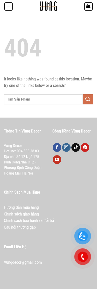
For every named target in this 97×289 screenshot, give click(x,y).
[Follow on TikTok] (75, 147)
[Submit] (88, 99)
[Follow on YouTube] (57, 159)
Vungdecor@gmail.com (23, 262)
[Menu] (8, 6)
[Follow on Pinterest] (85, 147)
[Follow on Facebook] (57, 147)
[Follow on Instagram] (66, 147)
